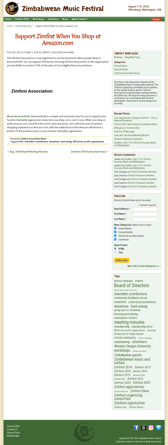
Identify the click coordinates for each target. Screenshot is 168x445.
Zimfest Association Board (58, 52)
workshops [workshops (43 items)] (122, 350)
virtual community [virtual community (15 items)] (125, 337)
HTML (121, 248)
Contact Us (12, 429)
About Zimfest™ (80, 19)
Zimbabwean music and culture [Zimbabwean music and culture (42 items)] (132, 361)
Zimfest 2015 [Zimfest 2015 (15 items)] (142, 367)
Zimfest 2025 (22, 19)
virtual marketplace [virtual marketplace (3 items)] (145, 338)
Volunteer (53, 19)
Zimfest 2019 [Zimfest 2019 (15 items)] (122, 375)
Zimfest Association (123, 441)
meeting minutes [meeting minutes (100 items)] (129, 322)
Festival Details (121, 69)
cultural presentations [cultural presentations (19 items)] (142, 302)
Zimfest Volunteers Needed (143, 171)
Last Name (120, 219)
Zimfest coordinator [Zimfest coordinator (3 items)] (121, 391)
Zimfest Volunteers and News (128, 139)
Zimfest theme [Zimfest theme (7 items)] (136, 407)
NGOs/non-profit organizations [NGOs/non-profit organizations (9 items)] (129, 330)
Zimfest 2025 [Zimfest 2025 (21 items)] (141, 383)
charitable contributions (36, 141)
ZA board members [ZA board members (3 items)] (139, 351)
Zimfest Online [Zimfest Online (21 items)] (139, 391)
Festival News (120, 65)
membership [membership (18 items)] (122, 326)
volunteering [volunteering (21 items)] (122, 342)
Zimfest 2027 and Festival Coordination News (135, 124)
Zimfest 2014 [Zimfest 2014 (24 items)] (123, 367)
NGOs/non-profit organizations (88, 141)
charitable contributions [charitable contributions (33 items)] (130, 294)
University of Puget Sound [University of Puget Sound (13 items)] (128, 334)
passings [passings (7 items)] (151, 330)
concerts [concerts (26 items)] (120, 302)
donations (54, 141)
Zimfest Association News (33, 138)
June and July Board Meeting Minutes (131, 135)
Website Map (13, 435)
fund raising (66, 141)
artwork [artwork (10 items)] (139, 280)
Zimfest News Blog (23, 26)
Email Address (122, 208)
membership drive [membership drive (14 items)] (142, 326)
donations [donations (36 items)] (121, 306)
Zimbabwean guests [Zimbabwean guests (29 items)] (128, 355)
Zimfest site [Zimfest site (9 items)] (120, 407)
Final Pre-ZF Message (124, 131)
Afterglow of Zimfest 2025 (127, 128)
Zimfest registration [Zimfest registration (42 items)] (129, 403)
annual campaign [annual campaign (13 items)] (123, 280)
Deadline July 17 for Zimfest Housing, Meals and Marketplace (132, 160)
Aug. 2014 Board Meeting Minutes (29, 151)
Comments (123, 239)
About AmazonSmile (18, 116)
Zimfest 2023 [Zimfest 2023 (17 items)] (122, 383)
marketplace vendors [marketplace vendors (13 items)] (125, 317)
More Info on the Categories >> (143, 266)
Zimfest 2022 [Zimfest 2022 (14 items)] (135, 378)
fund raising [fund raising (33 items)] (139, 306)
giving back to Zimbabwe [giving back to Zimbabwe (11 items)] (127, 310)
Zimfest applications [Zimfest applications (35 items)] (129, 387)
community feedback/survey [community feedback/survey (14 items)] (130, 298)
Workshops (38, 19)
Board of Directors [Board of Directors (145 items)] (131, 285)
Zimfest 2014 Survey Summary (88, 151)
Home (8, 19)
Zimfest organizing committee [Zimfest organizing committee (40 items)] (128, 397)
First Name (120, 213)
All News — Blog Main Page (127, 57)
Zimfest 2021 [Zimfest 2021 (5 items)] (119, 379)
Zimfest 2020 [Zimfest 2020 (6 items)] (139, 375)
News (65, 19)
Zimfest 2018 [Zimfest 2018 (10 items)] (140, 371)
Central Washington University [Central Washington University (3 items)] (125, 290)
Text (120, 252)
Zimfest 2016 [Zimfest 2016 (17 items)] (122, 371)
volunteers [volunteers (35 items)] (139, 342)
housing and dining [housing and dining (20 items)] (126, 314)
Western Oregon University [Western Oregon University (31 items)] (132, 346)
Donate (156, 19)
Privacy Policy (13, 432)
